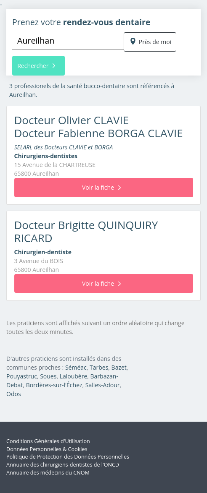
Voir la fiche (101, 187)
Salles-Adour (102, 385)
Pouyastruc (21, 376)
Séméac (76, 367)
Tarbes (99, 367)
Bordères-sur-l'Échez (54, 385)
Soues (48, 376)
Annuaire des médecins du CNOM (48, 472)
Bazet (119, 367)
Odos (13, 394)
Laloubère (74, 376)
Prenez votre (81, 22)
